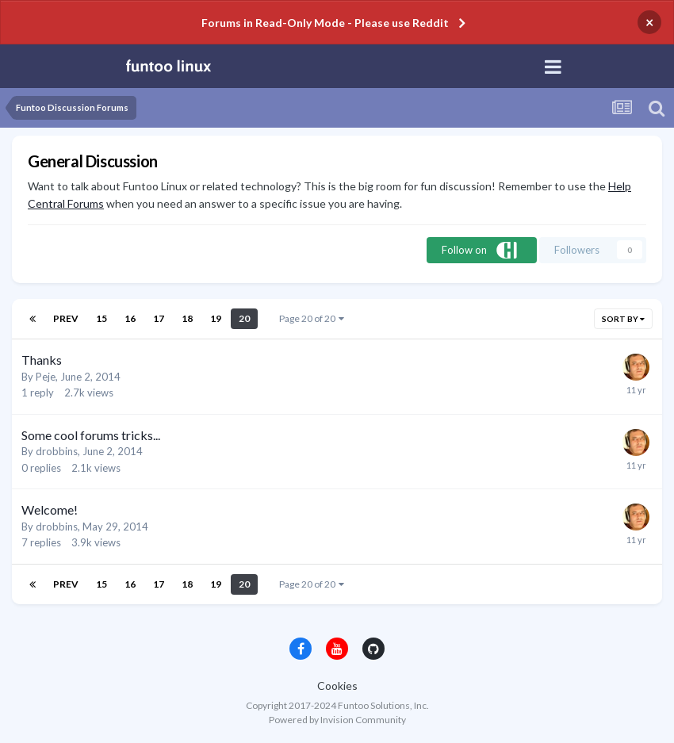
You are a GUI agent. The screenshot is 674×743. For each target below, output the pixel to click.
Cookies (337, 685)
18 (187, 318)
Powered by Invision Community (337, 720)
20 (244, 318)
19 (215, 318)
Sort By (623, 319)
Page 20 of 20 (311, 318)
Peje (46, 376)
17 (158, 318)
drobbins (57, 451)
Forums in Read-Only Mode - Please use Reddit (325, 22)
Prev (66, 318)
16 (130, 318)
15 (101, 318)
